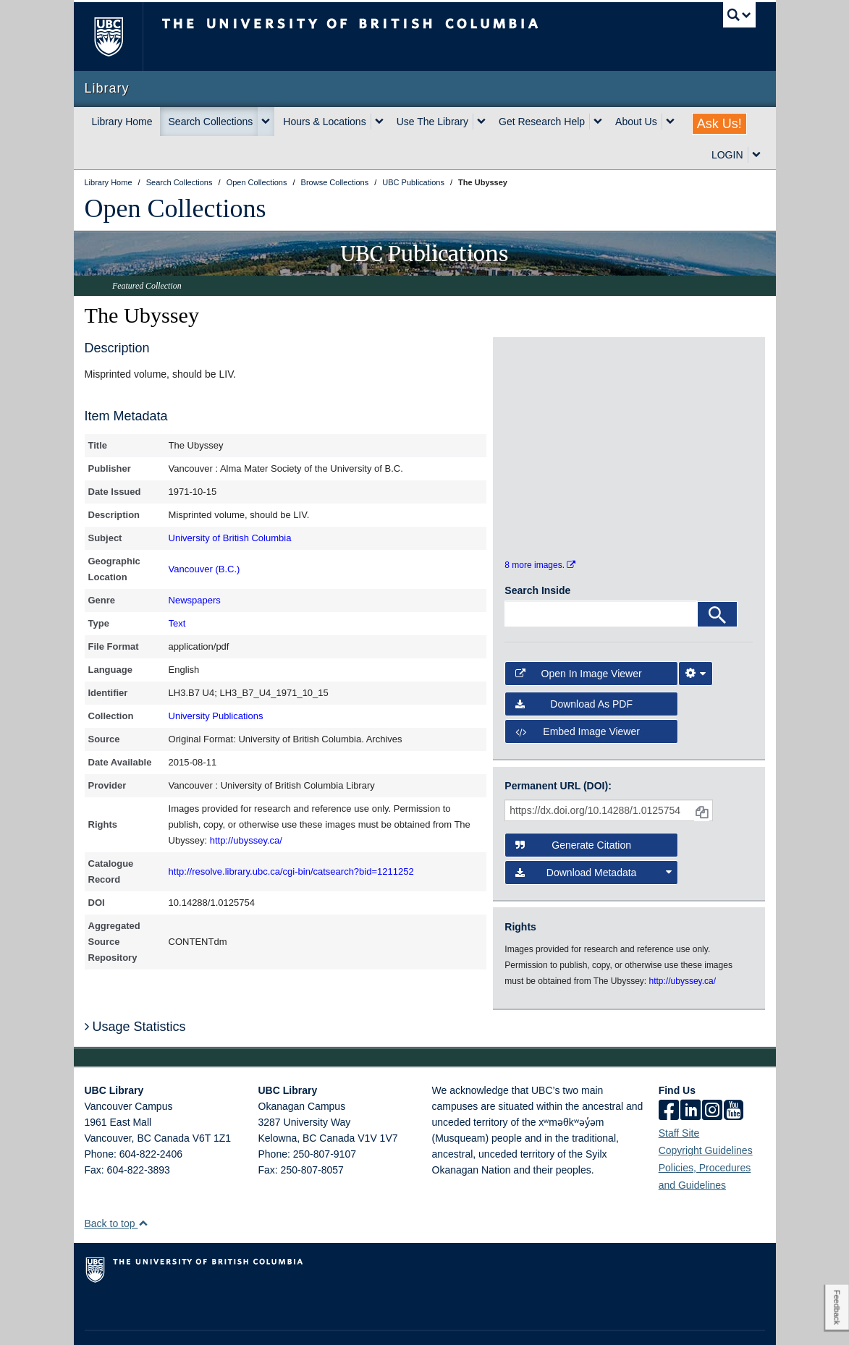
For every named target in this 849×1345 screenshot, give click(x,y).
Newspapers (195, 600)
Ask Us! (719, 123)
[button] (143, 1187)
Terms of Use (213, 1320)
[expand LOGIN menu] (756, 155)
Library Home (122, 121)
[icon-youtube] (733, 1076)
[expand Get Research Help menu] (598, 122)
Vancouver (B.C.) (204, 569)
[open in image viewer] (535, 391)
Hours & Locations (324, 121)
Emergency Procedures (129, 1320)
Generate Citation (573, 809)
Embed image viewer (577, 696)
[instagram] (712, 1076)
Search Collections (211, 121)
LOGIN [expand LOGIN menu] (727, 155)
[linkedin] (690, 1076)
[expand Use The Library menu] (481, 122)
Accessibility (327, 1320)
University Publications (216, 715)
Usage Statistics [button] (135, 991)
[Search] (717, 579)
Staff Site (679, 1097)
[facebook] (669, 1076)
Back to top (117, 1188)
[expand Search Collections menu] (265, 122)
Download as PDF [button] (574, 668)
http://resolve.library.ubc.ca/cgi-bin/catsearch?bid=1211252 (291, 871)
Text (177, 623)
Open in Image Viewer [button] (578, 637)
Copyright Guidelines (706, 1115)
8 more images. (539, 530)
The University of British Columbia (119, 36)
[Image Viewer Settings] (695, 637)
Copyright (271, 1320)
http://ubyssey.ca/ (246, 840)
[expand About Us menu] (670, 122)
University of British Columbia (230, 538)
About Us (636, 121)
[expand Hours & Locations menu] (379, 122)
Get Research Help (542, 121)
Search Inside (537, 555)
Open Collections (175, 208)
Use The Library (432, 121)
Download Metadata (593, 836)
